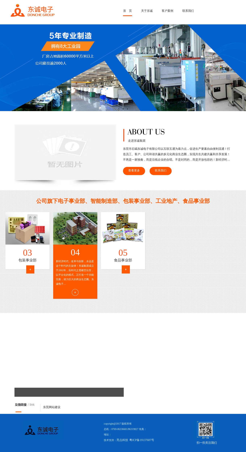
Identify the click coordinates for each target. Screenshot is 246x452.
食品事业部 (123, 260)
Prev (17, 326)
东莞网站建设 (51, 407)
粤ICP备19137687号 (141, 440)
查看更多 (134, 170)
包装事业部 (27, 260)
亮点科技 (122, 440)
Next (22, 326)
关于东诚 (147, 10)
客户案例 (167, 10)
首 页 (127, 10)
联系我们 (188, 10)
